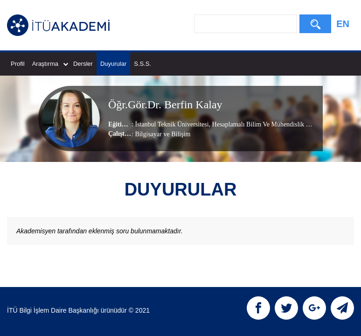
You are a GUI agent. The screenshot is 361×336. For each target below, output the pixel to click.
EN (342, 24)
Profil (18, 63)
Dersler (83, 63)
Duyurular (113, 63)
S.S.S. (142, 63)
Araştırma (50, 63)
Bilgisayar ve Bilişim (162, 134)
